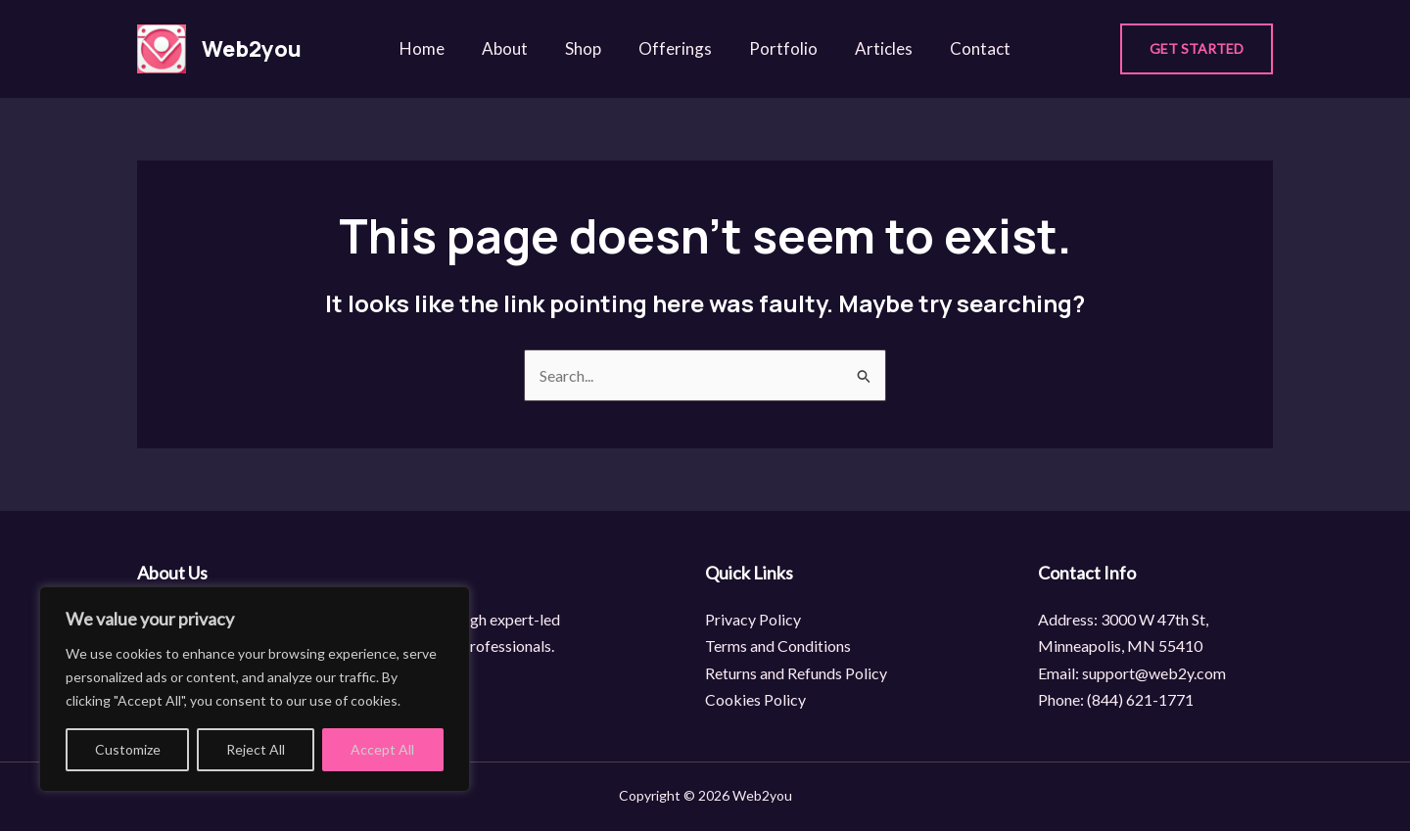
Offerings (675, 48)
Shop (587, 48)
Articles (876, 48)
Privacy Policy (753, 619)
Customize (128, 749)
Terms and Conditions (778, 645)
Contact (968, 48)
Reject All (255, 749)
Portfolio (779, 48)
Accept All (382, 749)
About (513, 48)
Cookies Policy (755, 699)
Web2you (252, 49)
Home (433, 48)
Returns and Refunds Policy (796, 673)
